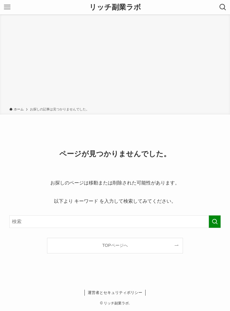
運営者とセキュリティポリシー (115, 292)
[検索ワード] (115, 221)
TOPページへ (115, 245)
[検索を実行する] (215, 221)
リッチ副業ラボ (115, 7)
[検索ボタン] (223, 7)
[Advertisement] (115, 62)
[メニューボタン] (7, 7)
